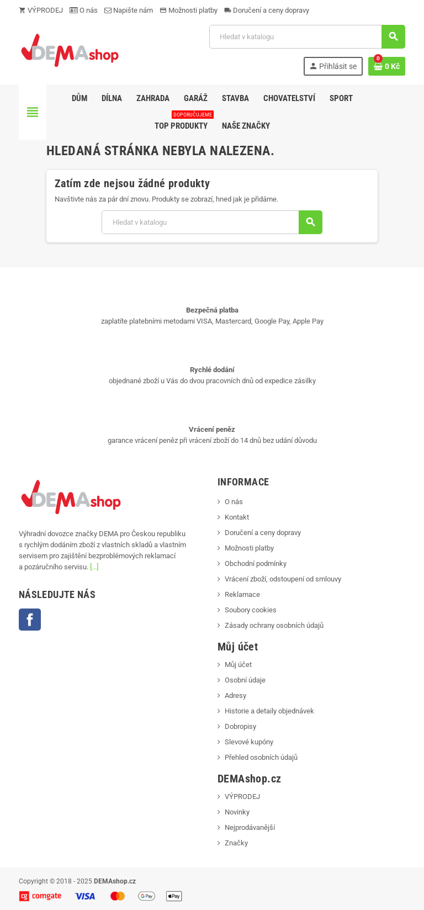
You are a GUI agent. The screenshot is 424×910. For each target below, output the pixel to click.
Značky (236, 843)
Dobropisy (240, 726)
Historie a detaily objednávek (269, 711)
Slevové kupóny (249, 742)
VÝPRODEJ (41, 10)
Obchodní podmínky (256, 563)
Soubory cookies (251, 610)
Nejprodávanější (250, 827)
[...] (94, 567)
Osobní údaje (245, 680)
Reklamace (242, 594)
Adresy (235, 695)
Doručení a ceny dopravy (266, 10)
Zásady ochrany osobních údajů (274, 625)
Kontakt (237, 517)
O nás (84, 10)
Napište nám (128, 10)
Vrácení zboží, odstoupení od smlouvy (283, 579)
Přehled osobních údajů (261, 757)
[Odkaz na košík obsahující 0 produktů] (386, 66)
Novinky (237, 812)
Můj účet (238, 664)
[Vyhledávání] (307, 37)
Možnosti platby (189, 10)
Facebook (30, 620)
